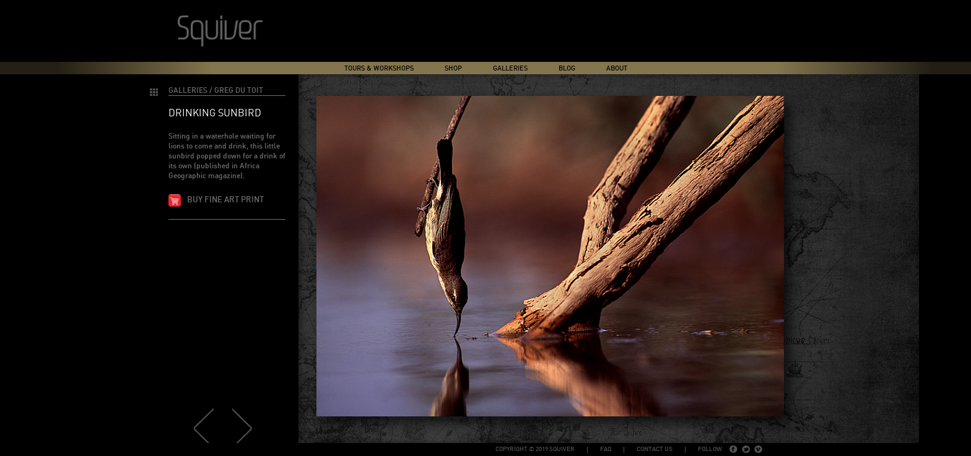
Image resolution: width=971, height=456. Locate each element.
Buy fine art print (225, 200)
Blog (567, 68)
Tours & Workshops (379, 68)
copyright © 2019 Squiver (535, 449)
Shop (453, 68)
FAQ (605, 449)
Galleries (510, 68)
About (616, 68)
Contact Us (655, 449)
